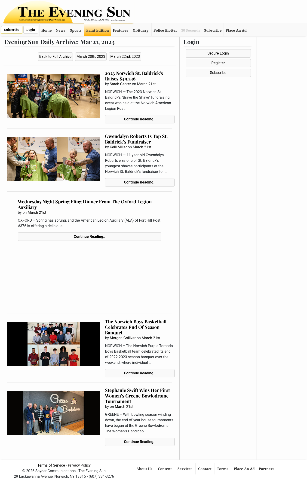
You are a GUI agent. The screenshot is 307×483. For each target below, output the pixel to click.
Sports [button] (75, 30)
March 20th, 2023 (91, 56)
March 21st (146, 84)
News (60, 30)
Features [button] (120, 30)
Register (218, 63)
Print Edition (97, 30)
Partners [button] (267, 469)
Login (30, 29)
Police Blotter (165, 30)
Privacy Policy (79, 465)
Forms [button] (223, 469)
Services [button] (185, 469)
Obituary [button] (141, 30)
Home (46, 30)
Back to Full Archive (55, 56)
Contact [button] (205, 469)
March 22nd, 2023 (125, 56)
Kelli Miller (118, 147)
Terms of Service (51, 465)
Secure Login (218, 53)
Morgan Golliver (123, 338)
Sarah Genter (120, 84)
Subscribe (11, 29)
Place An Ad (236, 30)
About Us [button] (144, 469)
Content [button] (165, 469)
